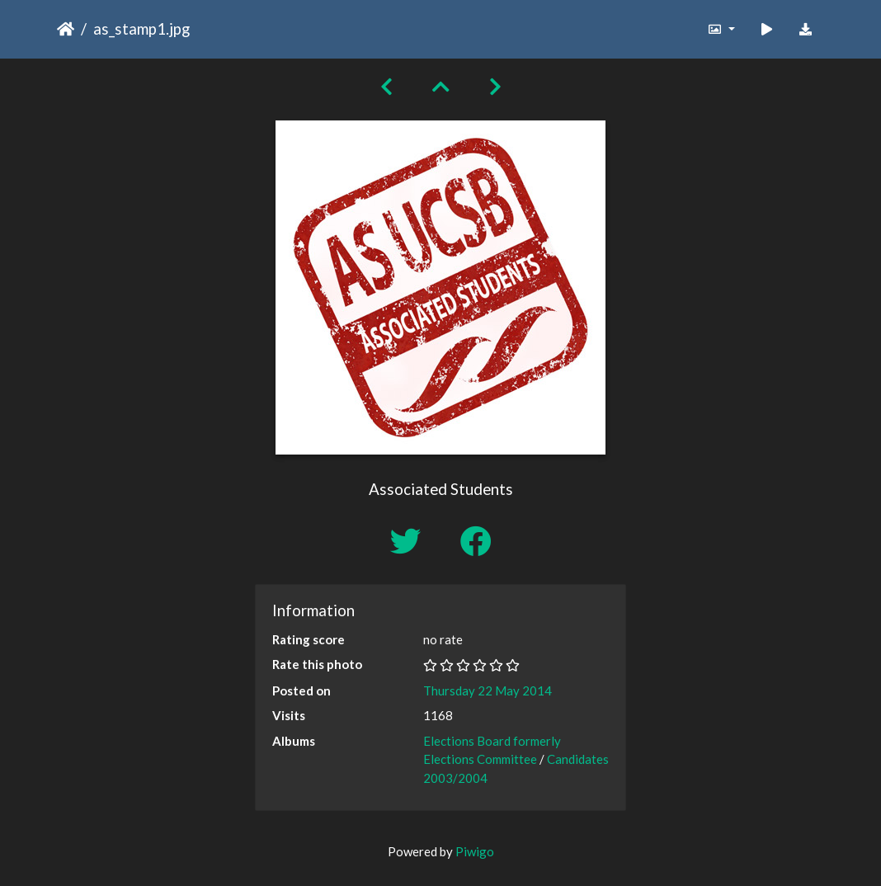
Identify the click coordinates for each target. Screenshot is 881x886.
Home (65, 28)
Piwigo (474, 851)
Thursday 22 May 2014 (487, 690)
